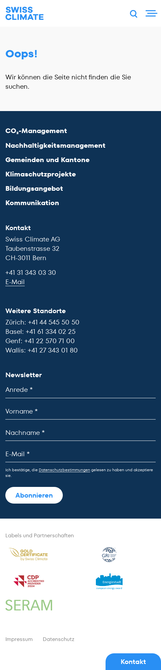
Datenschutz (58, 639)
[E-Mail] (80, 454)
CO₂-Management (36, 130)
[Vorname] (80, 411)
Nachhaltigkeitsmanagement (55, 145)
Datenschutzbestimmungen (64, 470)
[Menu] (151, 13)
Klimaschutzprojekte (40, 174)
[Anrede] (80, 390)
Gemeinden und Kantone (47, 159)
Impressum (19, 639)
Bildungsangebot (34, 188)
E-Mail (15, 281)
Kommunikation (32, 202)
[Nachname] (80, 433)
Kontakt (133, 661)
